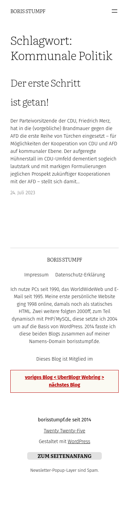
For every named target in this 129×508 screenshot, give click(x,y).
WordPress (79, 441)
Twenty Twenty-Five (64, 431)
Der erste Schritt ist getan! (45, 92)
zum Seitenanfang (64, 455)
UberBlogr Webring (78, 377)
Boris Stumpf (27, 11)
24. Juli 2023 (22, 193)
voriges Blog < (41, 377)
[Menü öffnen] (114, 11)
